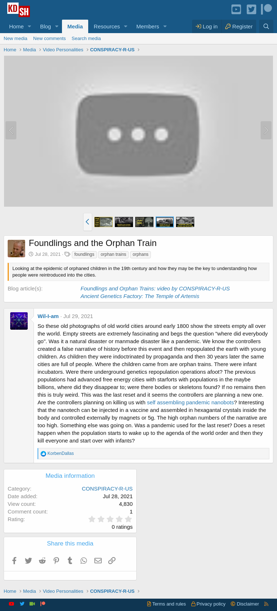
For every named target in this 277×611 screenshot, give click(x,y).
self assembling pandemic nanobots (190, 402)
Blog (45, 26)
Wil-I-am (48, 316)
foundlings (84, 254)
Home (16, 26)
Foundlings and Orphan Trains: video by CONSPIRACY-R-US (155, 288)
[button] (29, 26)
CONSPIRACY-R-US (107, 488)
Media (75, 26)
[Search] (266, 26)
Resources (107, 26)
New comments (49, 38)
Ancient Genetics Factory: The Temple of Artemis (140, 296)
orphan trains (113, 254)
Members (147, 26)
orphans (140, 254)
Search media (86, 38)
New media (15, 38)
